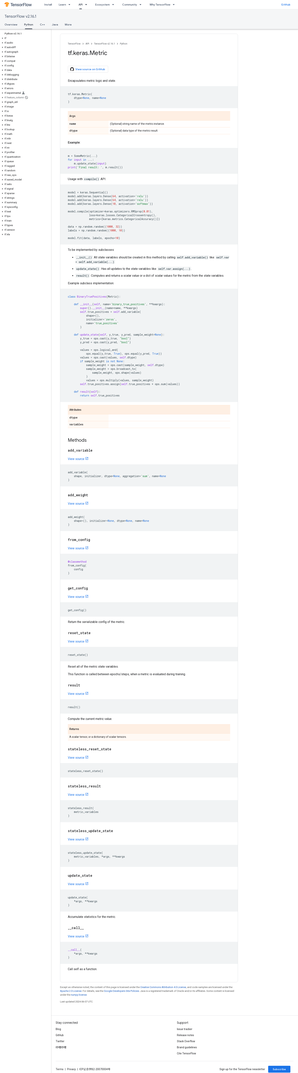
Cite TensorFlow (186, 1053)
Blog (58, 1029)
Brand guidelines (187, 1047)
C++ (42, 24)
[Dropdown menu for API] (87, 4)
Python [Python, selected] (28, 24)
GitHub (285, 4)
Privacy (71, 1069)
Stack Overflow (186, 1041)
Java (55, 24)
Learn (62, 4)
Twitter (60, 1041)
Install (48, 4)
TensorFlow (74, 43)
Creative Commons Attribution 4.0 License (163, 987)
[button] (25, 38)
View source (76, 459)
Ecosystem (102, 4)
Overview (11, 24)
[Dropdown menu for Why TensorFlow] (174, 4)
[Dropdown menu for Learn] (70, 4)
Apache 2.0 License (71, 991)
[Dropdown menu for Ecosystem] (114, 4)
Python (123, 43)
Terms (59, 1069)
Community (129, 4)
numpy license (79, 994)
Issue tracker (184, 1029)
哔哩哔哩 (61, 1047)
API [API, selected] (80, 4)
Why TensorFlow (160, 4)
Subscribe (279, 1069)
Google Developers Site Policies (121, 991)
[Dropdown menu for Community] (141, 4)
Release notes (185, 1035)
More (68, 24)
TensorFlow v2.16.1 (20, 16)
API (87, 43)
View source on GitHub (87, 69)
